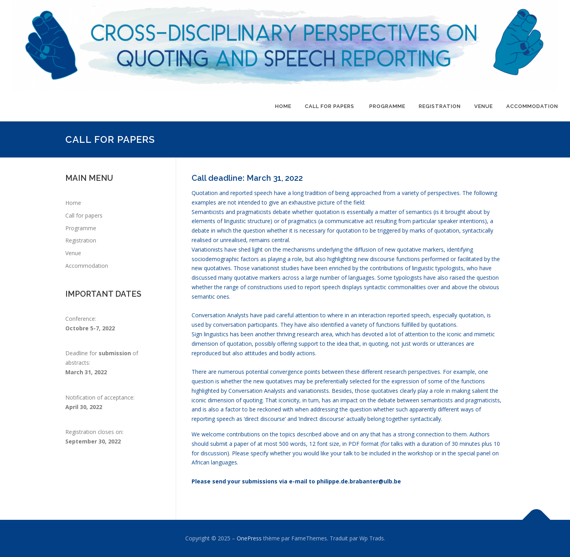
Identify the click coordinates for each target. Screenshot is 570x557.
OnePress (249, 538)
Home (283, 106)
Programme (387, 106)
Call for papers (330, 106)
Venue (483, 106)
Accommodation (532, 106)
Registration (440, 106)
